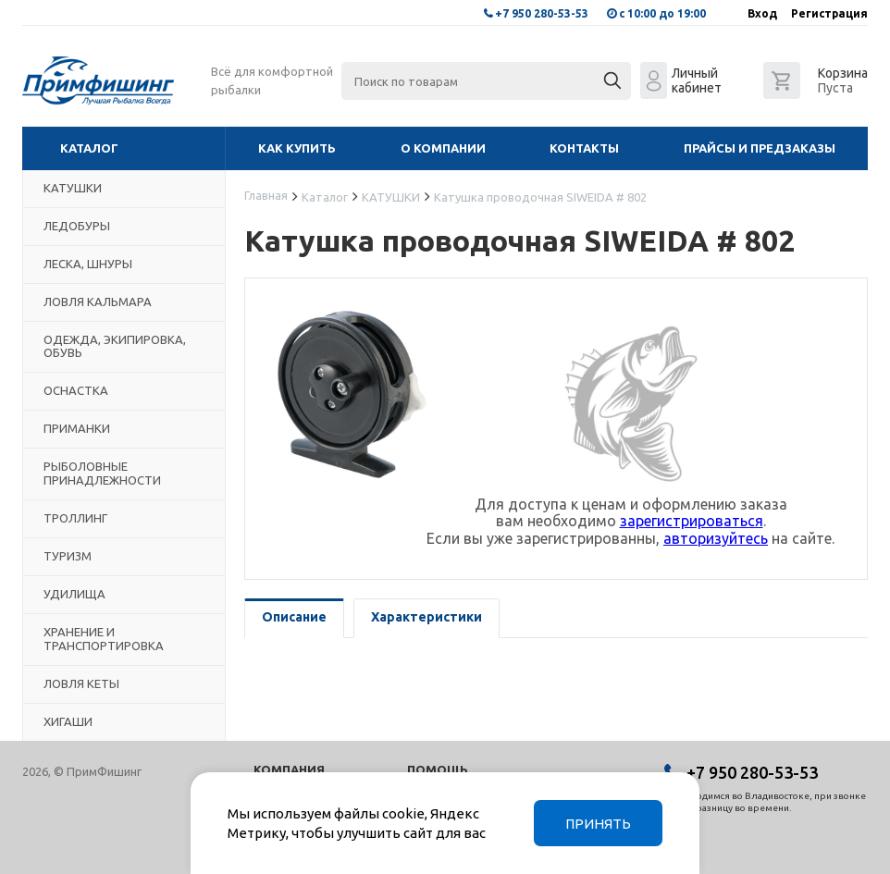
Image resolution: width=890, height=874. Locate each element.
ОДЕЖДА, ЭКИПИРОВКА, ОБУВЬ (114, 346)
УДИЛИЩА (74, 593)
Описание (294, 616)
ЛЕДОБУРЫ (76, 225)
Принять (598, 823)
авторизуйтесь (715, 538)
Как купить (297, 148)
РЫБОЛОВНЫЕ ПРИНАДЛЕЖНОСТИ (102, 473)
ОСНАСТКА (75, 390)
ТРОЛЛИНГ (75, 517)
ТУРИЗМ (67, 555)
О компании (443, 148)
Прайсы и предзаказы (759, 148)
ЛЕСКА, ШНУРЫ (87, 263)
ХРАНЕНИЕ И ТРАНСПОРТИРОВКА (103, 638)
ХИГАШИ (68, 721)
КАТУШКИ (72, 187)
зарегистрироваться (691, 520)
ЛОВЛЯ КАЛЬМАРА (97, 301)
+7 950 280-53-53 (541, 13)
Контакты (584, 148)
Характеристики (426, 616)
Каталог (89, 148)
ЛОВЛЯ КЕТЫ (81, 683)
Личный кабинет (697, 80)
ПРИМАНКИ (76, 428)
